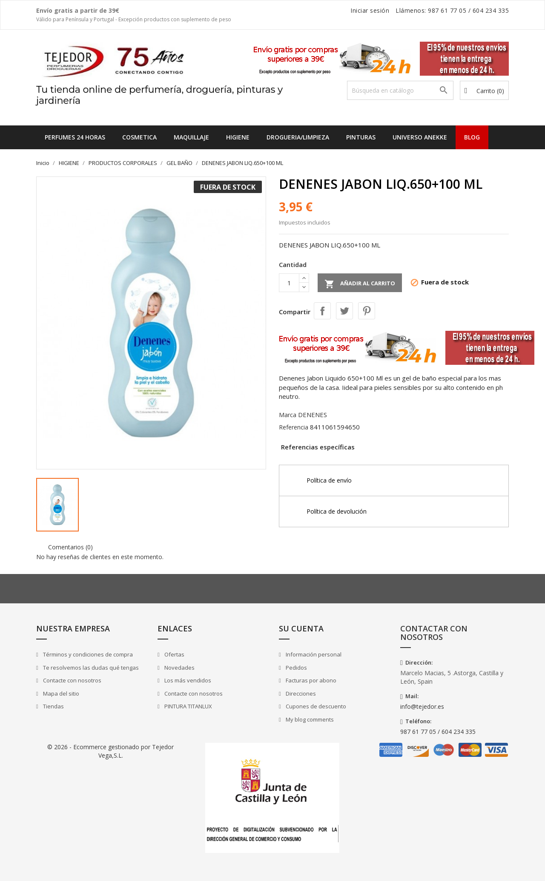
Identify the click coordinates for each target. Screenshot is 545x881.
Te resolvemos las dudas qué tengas (90, 667)
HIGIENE (238, 137)
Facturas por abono (310, 680)
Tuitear (344, 310)
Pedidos (295, 667)
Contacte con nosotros (71, 680)
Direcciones (300, 693)
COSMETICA (139, 137)
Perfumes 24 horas (75, 137)
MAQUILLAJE (191, 137)
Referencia (293, 427)
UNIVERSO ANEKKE (420, 137)
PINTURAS (361, 137)
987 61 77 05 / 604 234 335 (438, 732)
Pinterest (366, 310)
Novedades (179, 667)
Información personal (312, 654)
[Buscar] (400, 90)
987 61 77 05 (447, 10)
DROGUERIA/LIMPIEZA (298, 137)
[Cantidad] (289, 282)
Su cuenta (301, 628)
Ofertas (173, 654)
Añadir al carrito (359, 284)
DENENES (312, 414)
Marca (287, 415)
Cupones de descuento (315, 706)
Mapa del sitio (60, 693)
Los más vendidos (187, 680)
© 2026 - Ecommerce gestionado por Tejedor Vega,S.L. (110, 751)
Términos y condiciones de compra (87, 654)
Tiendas (53, 706)
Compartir (322, 310)
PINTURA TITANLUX (187, 706)
